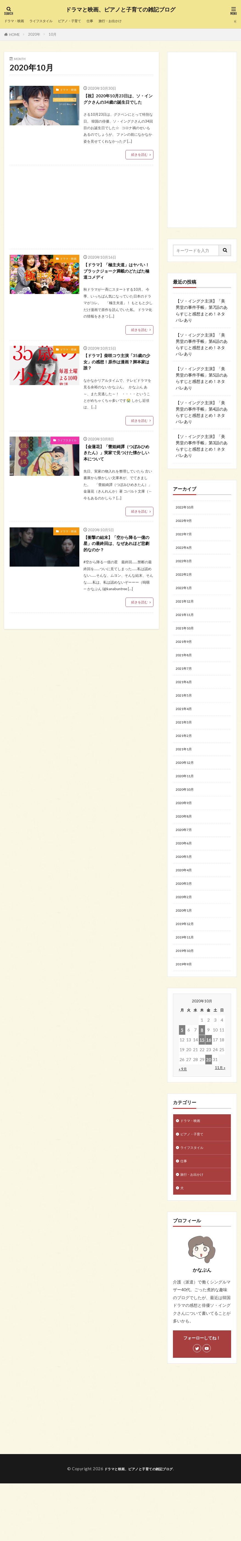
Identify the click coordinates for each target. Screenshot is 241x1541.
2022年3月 (186, 567)
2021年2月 (186, 760)
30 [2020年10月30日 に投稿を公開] (208, 1108)
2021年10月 (187, 641)
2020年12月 (187, 789)
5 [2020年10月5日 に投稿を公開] (182, 1078)
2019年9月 (186, 1012)
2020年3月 (186, 923)
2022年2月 (186, 582)
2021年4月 (186, 730)
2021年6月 (186, 701)
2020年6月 (186, 878)
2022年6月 (186, 552)
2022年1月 (186, 597)
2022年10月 (187, 507)
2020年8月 (186, 849)
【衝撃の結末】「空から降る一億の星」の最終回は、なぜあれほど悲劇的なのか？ (118, 563)
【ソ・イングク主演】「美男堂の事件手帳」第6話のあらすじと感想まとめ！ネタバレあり (202, 344)
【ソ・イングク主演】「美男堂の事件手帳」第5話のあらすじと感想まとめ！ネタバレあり (202, 378)
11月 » (220, 1117)
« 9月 (183, 1118)
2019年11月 (187, 982)
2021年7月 (186, 686)
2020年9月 (186, 834)
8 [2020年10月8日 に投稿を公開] (202, 1078)
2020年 (34, 34)
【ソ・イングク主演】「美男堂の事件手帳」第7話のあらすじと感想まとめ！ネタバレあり (202, 310)
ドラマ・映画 (16, 21)
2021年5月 (186, 715)
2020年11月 (187, 804)
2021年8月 (186, 671)
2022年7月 (186, 537)
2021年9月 (186, 656)
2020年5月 (186, 893)
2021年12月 (187, 611)
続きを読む (139, 164)
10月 (53, 34)
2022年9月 (186, 522)
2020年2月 (186, 938)
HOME (14, 34)
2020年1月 (186, 953)
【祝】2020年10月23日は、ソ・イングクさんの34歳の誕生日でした (118, 103)
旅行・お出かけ (131, 21)
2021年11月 (187, 626)
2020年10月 (187, 819)
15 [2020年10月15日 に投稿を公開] (202, 1088)
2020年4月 (186, 908)
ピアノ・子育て (83, 21)
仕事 (107, 21)
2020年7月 (186, 864)
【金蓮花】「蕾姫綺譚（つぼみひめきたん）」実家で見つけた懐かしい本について (118, 469)
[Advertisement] (81, 216)
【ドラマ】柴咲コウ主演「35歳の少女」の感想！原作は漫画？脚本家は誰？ (118, 375)
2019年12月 (187, 968)
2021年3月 (186, 745)
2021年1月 (186, 775)
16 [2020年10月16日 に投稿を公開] (208, 1088)
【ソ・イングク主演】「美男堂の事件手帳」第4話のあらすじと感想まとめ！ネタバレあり (202, 412)
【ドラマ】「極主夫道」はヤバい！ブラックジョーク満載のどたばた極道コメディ (118, 282)
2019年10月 (187, 997)
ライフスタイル (48, 21)
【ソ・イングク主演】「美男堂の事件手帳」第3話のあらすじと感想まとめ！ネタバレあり (202, 446)
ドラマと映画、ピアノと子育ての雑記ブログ (120, 9)
